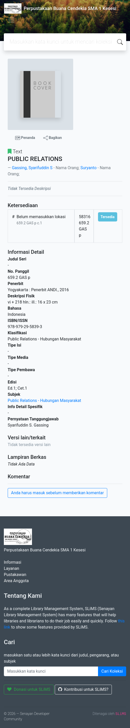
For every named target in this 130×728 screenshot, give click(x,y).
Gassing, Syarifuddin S (32, 167)
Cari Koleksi (112, 671)
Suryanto (88, 167)
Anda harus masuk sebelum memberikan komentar (57, 492)
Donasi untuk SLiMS (28, 689)
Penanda (25, 137)
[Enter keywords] (51, 671)
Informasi (12, 562)
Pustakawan (15, 574)
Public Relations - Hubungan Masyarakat (44, 400)
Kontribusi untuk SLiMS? (83, 689)
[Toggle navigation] (11, 20)
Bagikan (52, 138)
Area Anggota (16, 580)
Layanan (11, 568)
